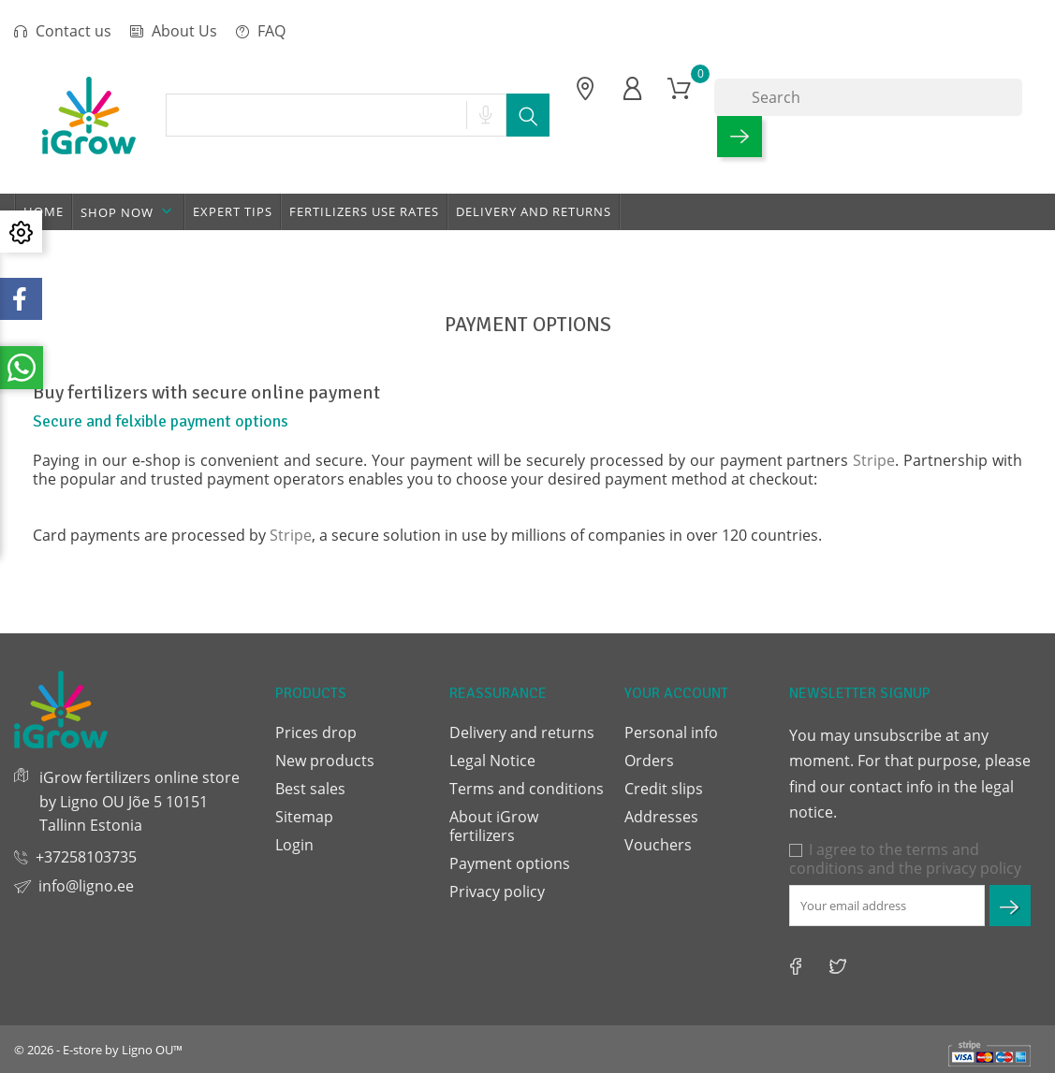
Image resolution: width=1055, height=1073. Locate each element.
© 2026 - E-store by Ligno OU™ (98, 1049)
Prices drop (316, 732)
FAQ (261, 31)
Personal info (671, 732)
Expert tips (232, 211)
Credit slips (663, 788)
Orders (649, 760)
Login (294, 844)
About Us (173, 31)
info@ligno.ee (86, 886)
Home (43, 211)
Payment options (509, 863)
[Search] (868, 97)
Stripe (874, 460)
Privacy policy (497, 891)
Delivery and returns (533, 211)
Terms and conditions (526, 788)
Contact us (62, 31)
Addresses (661, 816)
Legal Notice (492, 760)
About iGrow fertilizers (493, 826)
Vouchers (658, 844)
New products (324, 760)
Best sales (310, 788)
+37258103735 (86, 857)
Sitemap (304, 816)
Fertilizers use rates (364, 211)
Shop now (128, 211)
